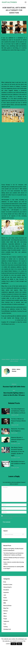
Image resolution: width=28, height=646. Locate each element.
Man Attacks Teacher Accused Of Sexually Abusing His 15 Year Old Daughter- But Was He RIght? (17, 451)
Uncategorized (7, 629)
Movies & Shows (7, 605)
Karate (5, 597)
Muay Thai (5, 608)
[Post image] (5, 411)
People (5, 618)
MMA (4, 603)
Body (4, 582)
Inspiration (6, 592)
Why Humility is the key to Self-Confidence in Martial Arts (18, 463)
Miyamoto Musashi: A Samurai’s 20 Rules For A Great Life (17, 439)
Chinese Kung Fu (7, 587)
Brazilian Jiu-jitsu (7, 584)
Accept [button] (13, 643)
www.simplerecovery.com (8, 320)
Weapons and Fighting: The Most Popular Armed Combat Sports (13, 549)
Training (5, 626)
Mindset (4, 22)
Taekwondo (6, 621)
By (15, 359)
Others (5, 613)
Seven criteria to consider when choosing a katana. (13, 563)
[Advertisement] (14, 66)
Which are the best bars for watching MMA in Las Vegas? (13, 567)
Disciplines (6, 589)
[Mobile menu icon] (26, 2)
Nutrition (5, 610)
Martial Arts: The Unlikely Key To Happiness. (17, 430)
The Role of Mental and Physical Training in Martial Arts (18, 421)
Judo (4, 595)
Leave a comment (14, 361)
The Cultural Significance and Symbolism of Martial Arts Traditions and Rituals (18, 411)
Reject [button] (19, 643)
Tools (4, 624)
